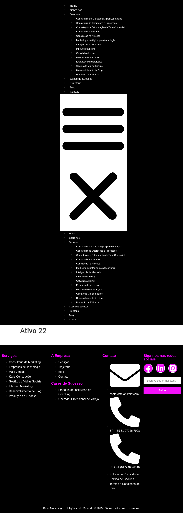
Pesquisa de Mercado (87, 57)
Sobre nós (76, 9)
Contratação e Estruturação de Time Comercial (100, 27)
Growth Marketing (85, 53)
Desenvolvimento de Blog (89, 70)
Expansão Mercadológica (89, 61)
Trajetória (75, 83)
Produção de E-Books (87, 74)
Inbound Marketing (86, 48)
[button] (93, 162)
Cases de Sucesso (81, 78)
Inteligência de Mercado (88, 44)
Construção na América (88, 36)
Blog (72, 87)
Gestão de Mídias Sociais (89, 66)
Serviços (75, 14)
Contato (74, 91)
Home (73, 5)
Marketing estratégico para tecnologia (95, 40)
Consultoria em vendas (88, 31)
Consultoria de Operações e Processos (96, 23)
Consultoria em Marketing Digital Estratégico (99, 18)
